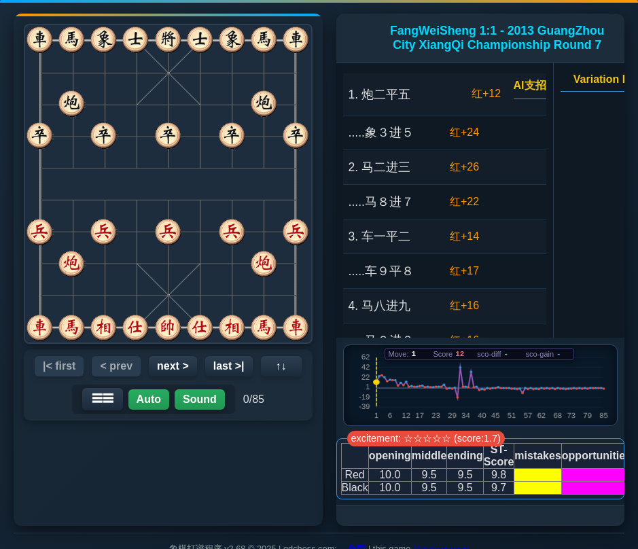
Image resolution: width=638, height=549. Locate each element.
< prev (116, 366)
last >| (229, 366)
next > (173, 366)
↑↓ (281, 366)
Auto (149, 399)
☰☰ (102, 398)
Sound (200, 399)
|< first (59, 366)
